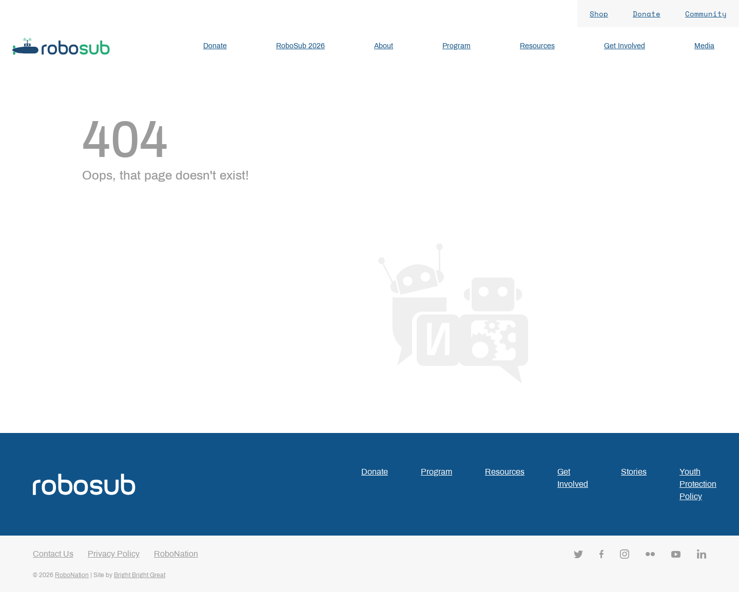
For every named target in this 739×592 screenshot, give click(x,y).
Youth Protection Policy (697, 484)
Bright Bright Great (139, 575)
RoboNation (176, 553)
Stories (634, 471)
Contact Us (53, 553)
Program (436, 471)
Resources (504, 471)
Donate (374, 471)
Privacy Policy (114, 553)
